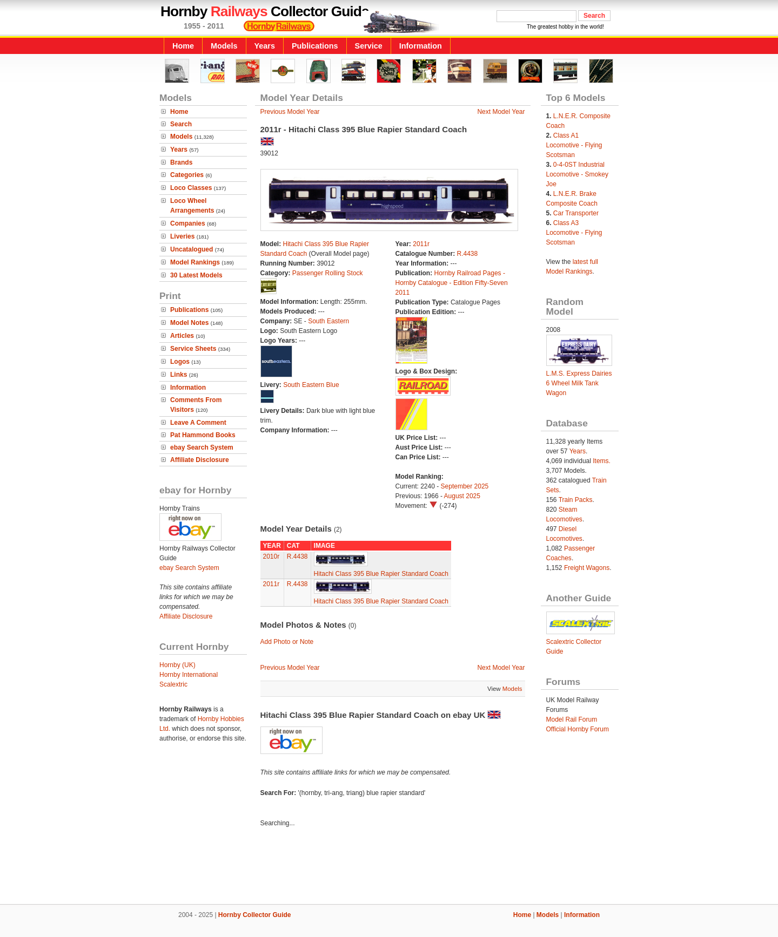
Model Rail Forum (572, 719)
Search (181, 124)
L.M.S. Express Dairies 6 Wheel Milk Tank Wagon (579, 383)
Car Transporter (576, 213)
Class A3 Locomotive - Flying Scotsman (574, 232)
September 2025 (465, 486)
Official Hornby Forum (577, 729)
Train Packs (576, 500)
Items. (602, 461)
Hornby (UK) (177, 665)
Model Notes (189, 323)
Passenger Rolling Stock (327, 273)
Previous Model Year (290, 112)
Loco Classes (191, 188)
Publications (315, 46)
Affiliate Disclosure (199, 460)
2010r (271, 556)
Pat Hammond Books (203, 435)
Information (420, 46)
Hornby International (188, 674)
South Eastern (328, 321)
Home (183, 46)
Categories (187, 175)
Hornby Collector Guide (254, 915)
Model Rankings (195, 262)
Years (264, 46)
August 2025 (462, 496)
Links (178, 374)
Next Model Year (501, 112)
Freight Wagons (586, 568)
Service (369, 46)
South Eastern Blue (311, 385)
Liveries (182, 236)
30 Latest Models (196, 275)
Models (224, 46)
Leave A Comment (198, 422)
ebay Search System (201, 447)
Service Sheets (193, 348)
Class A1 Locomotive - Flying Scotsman (574, 145)
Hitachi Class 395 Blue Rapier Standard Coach (381, 574)
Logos (180, 361)
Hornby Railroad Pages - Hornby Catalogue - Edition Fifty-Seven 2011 (451, 282)
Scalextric (173, 684)
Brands (181, 162)
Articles (182, 336)
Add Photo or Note (287, 642)
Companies (187, 223)
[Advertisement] (389, 867)
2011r (421, 244)
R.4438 (467, 253)
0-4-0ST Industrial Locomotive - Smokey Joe (577, 174)
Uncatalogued (191, 249)
